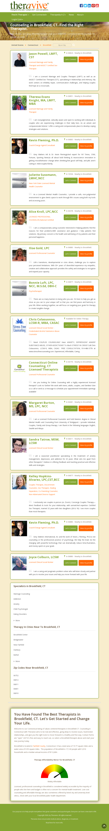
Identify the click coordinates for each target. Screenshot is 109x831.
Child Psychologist (21, 609)
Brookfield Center (21, 634)
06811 (16, 684)
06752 (16, 675)
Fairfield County (39, 746)
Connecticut (33, 45)
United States (17, 45)
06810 (16, 693)
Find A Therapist (20, 14)
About (80, 14)
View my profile (86, 59)
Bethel (16, 655)
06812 (16, 680)
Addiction (17, 599)
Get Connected (39, 14)
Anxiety (16, 604)
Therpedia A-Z (58, 14)
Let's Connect (70, 59)
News (71, 14)
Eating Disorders (20, 614)
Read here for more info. (54, 823)
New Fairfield (19, 645)
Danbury (17, 650)
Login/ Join (17, 19)
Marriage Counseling (22, 594)
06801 (16, 689)
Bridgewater (18, 640)
